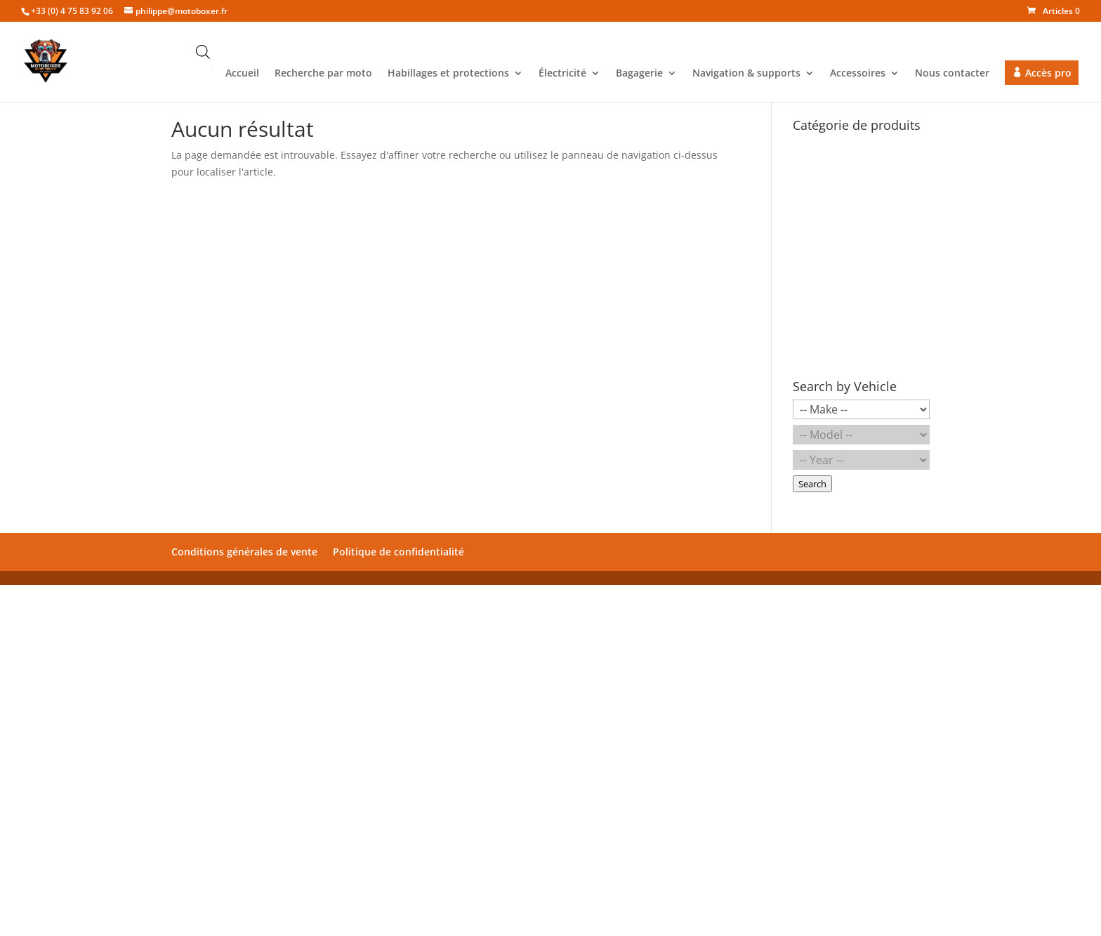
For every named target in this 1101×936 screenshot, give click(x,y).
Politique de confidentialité (398, 551)
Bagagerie (639, 73)
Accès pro (1048, 72)
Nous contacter (952, 73)
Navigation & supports (746, 73)
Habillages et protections (448, 73)
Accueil (242, 73)
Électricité (562, 73)
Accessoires (857, 73)
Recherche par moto (323, 73)
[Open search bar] (203, 51)
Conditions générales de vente (244, 551)
